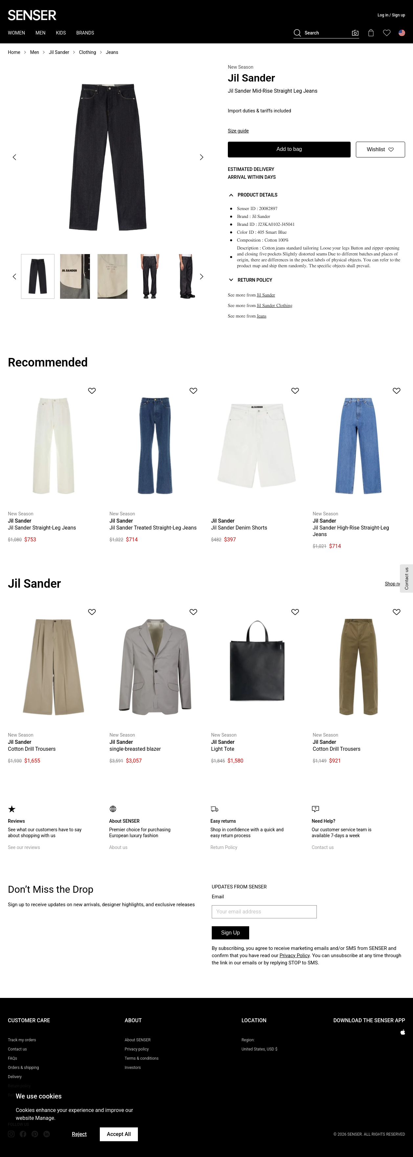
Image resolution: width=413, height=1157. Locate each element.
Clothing (87, 52)
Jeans (112, 52)
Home (14, 52)
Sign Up (230, 932)
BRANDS (85, 32)
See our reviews (24, 847)
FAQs (12, 1058)
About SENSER (138, 1040)
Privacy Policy (294, 955)
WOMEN (16, 32)
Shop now (395, 583)
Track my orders (22, 1040)
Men (34, 52)
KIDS (61, 32)
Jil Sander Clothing (275, 305)
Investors (133, 1067)
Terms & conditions (142, 1058)
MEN (40, 32)
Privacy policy (137, 1049)
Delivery (15, 1076)
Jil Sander (59, 52)
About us (118, 847)
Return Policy (223, 847)
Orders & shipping (23, 1067)
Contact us (323, 847)
